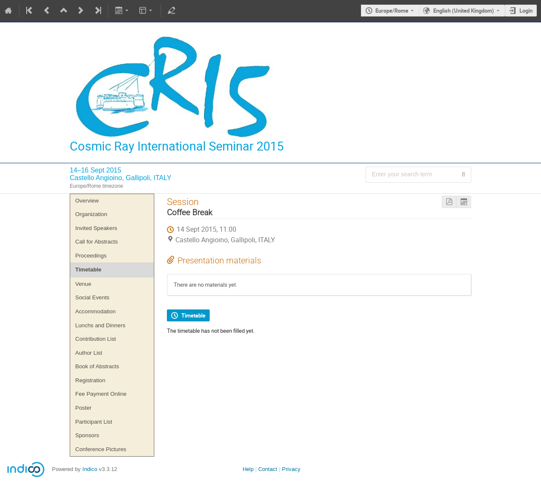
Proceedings (91, 255)
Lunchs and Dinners (100, 325)
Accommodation (95, 311)
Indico (89, 469)
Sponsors (87, 435)
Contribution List (95, 339)
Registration (90, 380)
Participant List (93, 422)
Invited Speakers (96, 228)
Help (248, 469)
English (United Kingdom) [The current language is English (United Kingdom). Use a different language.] (463, 10)
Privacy (291, 469)
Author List (88, 353)
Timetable (88, 269)
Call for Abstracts (96, 241)
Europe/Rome (391, 10)
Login (526, 10)
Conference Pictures (100, 449)
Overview (87, 200)
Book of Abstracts (97, 366)
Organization (91, 214)
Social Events (92, 297)
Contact (267, 469)
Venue (83, 284)
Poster (83, 408)
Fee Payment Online (101, 394)
